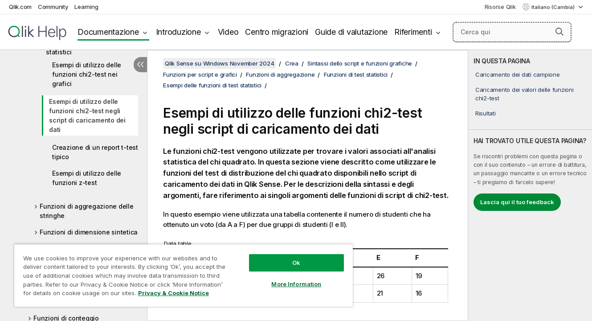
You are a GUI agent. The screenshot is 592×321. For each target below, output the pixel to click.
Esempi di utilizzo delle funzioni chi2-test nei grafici (86, 74)
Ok (296, 262)
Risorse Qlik (500, 6)
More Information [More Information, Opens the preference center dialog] (296, 284)
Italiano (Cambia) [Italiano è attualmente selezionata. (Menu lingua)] (553, 7)
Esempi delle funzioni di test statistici (212, 85)
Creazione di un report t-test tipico (95, 152)
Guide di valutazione (351, 32)
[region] (183, 275)
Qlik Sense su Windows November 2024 (219, 63)
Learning (86, 6)
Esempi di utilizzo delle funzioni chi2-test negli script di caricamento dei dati (87, 115)
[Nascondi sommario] (140, 64)
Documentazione (108, 32)
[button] (559, 31)
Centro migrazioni (276, 32)
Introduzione (178, 32)
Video (228, 32)
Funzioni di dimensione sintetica (89, 232)
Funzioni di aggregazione (280, 74)
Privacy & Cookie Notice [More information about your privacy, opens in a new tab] (173, 292)
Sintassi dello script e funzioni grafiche (359, 63)
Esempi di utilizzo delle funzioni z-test (86, 177)
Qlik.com (20, 6)
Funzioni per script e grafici (200, 74)
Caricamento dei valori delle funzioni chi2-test (524, 93)
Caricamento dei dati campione (517, 74)
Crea (291, 63)
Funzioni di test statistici (356, 74)
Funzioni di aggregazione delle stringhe (87, 210)
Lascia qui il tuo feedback (517, 202)
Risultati (485, 113)
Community (53, 6)
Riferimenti (413, 32)
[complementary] (530, 185)
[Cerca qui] (512, 32)
